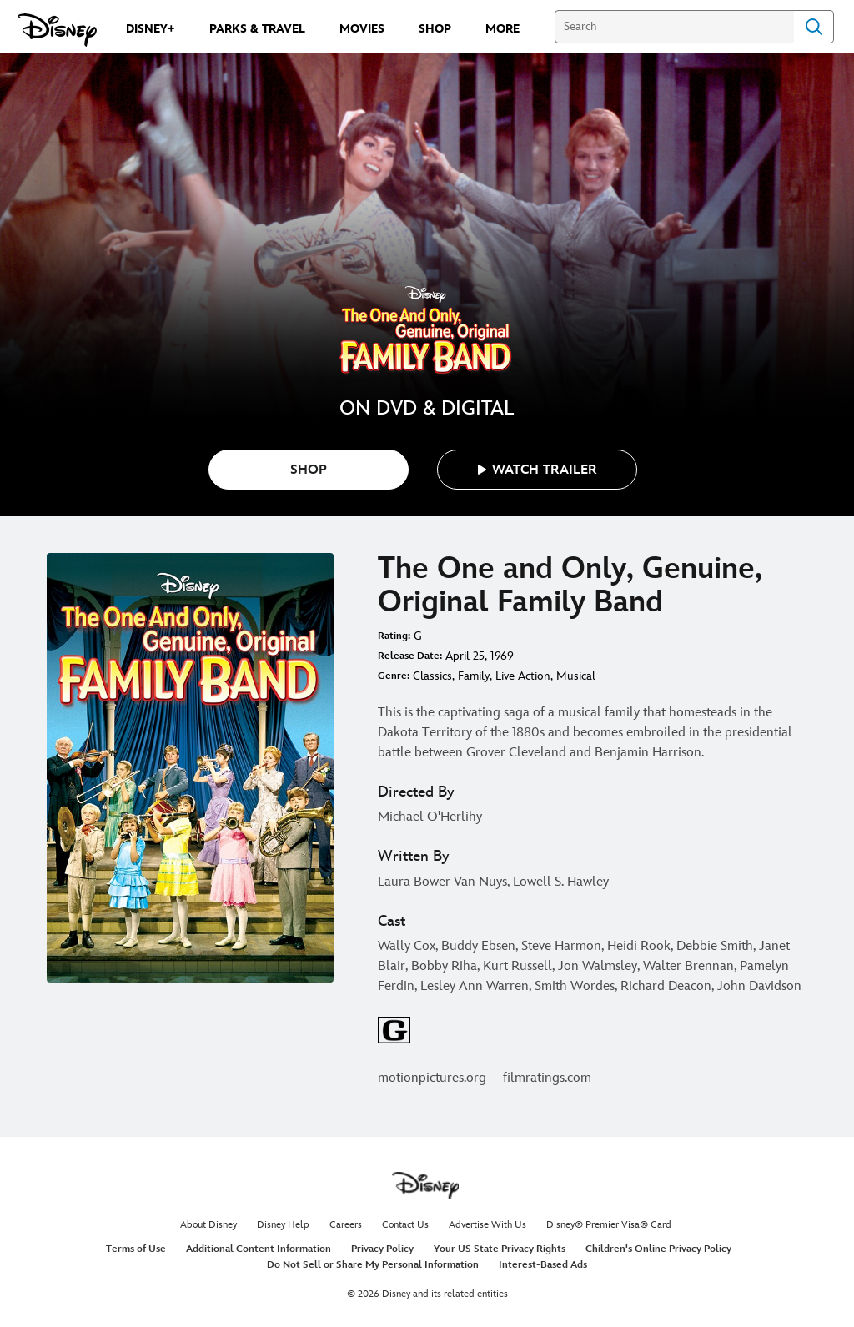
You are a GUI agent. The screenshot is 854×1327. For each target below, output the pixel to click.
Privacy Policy (382, 1249)
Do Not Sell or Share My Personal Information (373, 1265)
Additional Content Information (258, 1249)
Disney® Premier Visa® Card (608, 1225)
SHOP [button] (308, 470)
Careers (345, 1225)
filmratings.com (547, 1078)
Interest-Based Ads (543, 1265)
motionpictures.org (432, 1078)
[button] (537, 470)
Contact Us (405, 1225)
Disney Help (283, 1225)
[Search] (674, 26)
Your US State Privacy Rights (499, 1249)
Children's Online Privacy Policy (658, 1249)
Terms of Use (136, 1249)
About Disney (208, 1225)
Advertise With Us (487, 1225)
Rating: (394, 636)
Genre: (393, 676)
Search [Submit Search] (814, 27)
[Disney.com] (57, 30)
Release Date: (410, 656)
